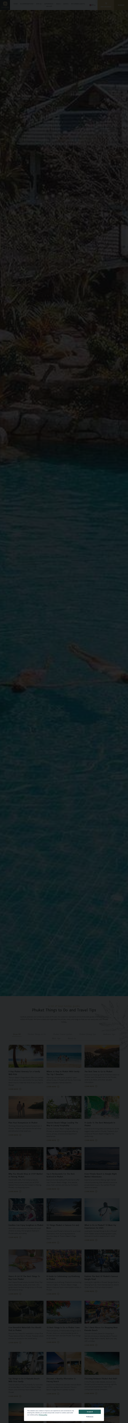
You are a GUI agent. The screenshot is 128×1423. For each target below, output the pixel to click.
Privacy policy (43, 1415)
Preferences (89, 1416)
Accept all (90, 1411)
